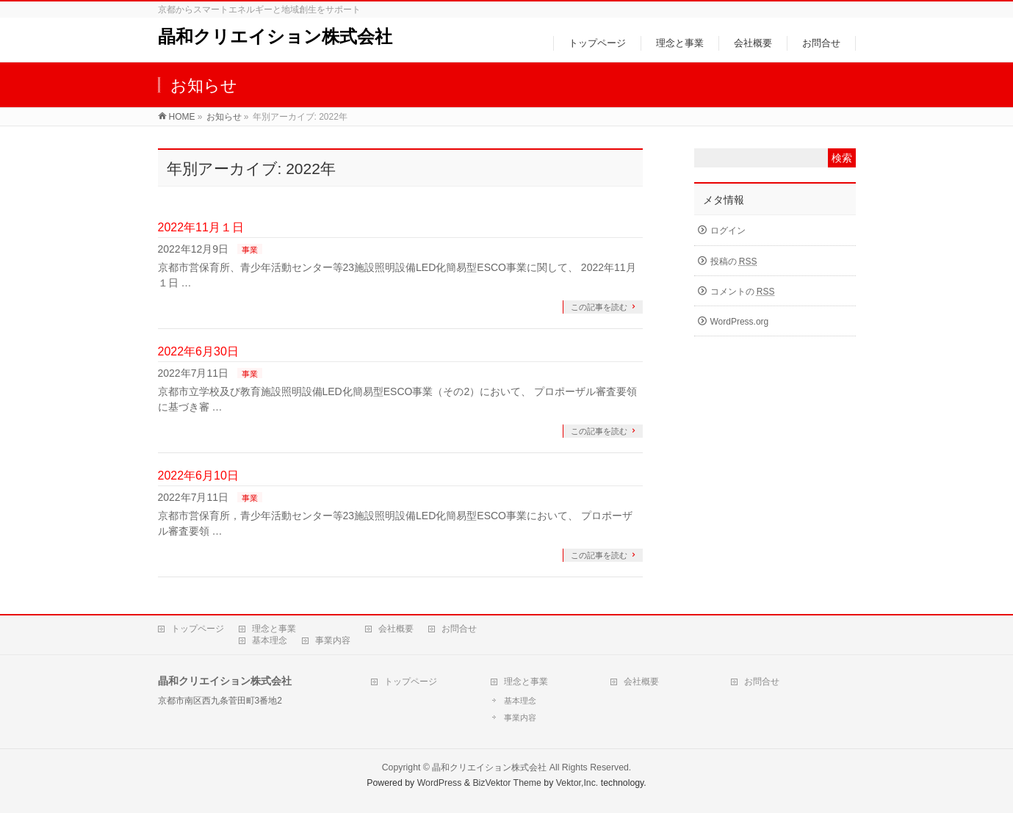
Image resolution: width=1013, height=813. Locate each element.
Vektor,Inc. (577, 783)
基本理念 (269, 640)
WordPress (439, 783)
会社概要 (396, 629)
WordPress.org (739, 322)
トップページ (197, 629)
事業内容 (332, 640)
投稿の (733, 261)
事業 (250, 249)
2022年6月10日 (198, 475)
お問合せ (459, 629)
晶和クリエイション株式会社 (275, 36)
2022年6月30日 (198, 351)
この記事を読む (599, 307)
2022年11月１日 (201, 227)
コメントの (742, 291)
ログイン (728, 230)
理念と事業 (274, 629)
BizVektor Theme (506, 783)
